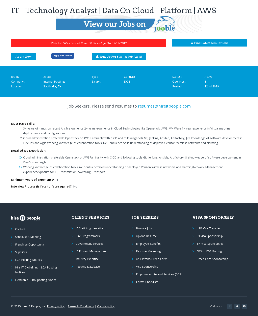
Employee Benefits (148, 244)
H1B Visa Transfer (208, 228)
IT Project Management (91, 251)
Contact (20, 229)
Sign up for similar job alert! (119, 56)
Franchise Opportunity (29, 244)
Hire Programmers (88, 236)
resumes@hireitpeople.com (164, 106)
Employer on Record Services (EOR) (159, 274)
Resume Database (88, 266)
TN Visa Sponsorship (210, 244)
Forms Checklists (147, 282)
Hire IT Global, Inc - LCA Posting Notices (36, 269)
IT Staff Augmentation (90, 228)
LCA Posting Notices (28, 260)
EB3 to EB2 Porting (209, 251)
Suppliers (21, 252)
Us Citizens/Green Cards (151, 259)
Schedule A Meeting (28, 237)
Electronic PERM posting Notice (35, 280)
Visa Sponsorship (147, 266)
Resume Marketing (148, 251)
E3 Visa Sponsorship (210, 236)
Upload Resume (146, 236)
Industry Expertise (87, 259)
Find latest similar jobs (209, 43)
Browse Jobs (144, 228)
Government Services (89, 244)
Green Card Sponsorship (212, 259)
